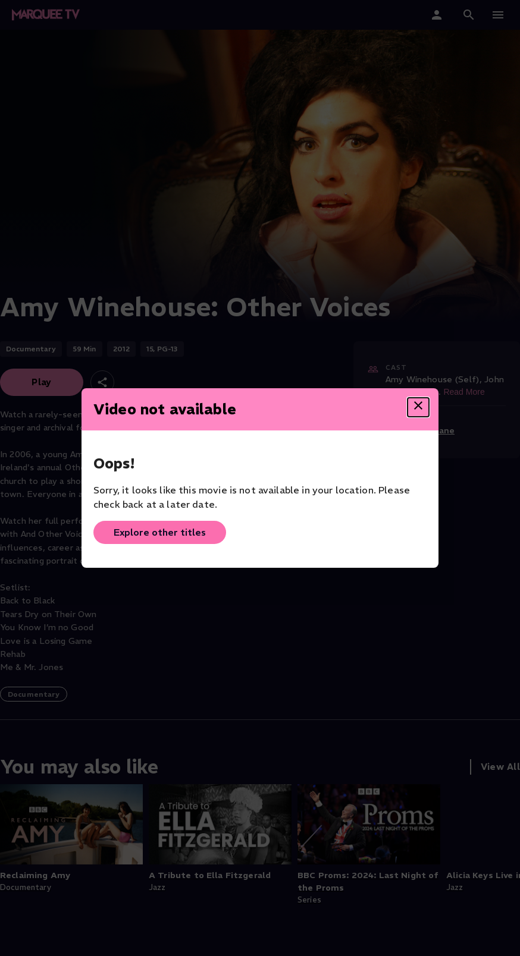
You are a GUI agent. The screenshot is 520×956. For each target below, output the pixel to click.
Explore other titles (160, 532)
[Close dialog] (418, 407)
